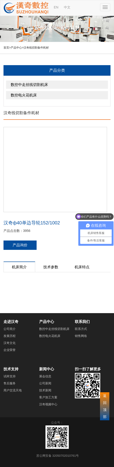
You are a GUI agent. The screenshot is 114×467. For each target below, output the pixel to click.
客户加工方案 (48, 397)
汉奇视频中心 (48, 404)
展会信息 (45, 376)
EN (56, 7)
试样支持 (9, 376)
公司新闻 (45, 383)
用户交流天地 (12, 390)
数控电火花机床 (24, 95)
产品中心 (16, 47)
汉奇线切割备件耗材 (36, 47)
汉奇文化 (9, 343)
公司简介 (9, 329)
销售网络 (81, 336)
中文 (67, 7)
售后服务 (9, 383)
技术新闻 (45, 390)
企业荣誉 (9, 350)
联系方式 (81, 329)
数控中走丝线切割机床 (29, 85)
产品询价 (20, 245)
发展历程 (9, 336)
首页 (6, 47)
